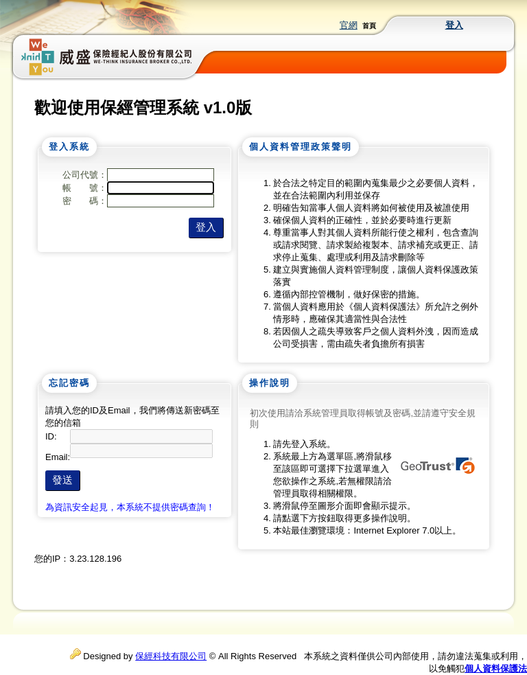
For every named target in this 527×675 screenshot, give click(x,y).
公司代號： (84, 175)
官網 (349, 25)
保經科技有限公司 (171, 656)
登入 (454, 25)
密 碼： (84, 201)
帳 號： (84, 188)
